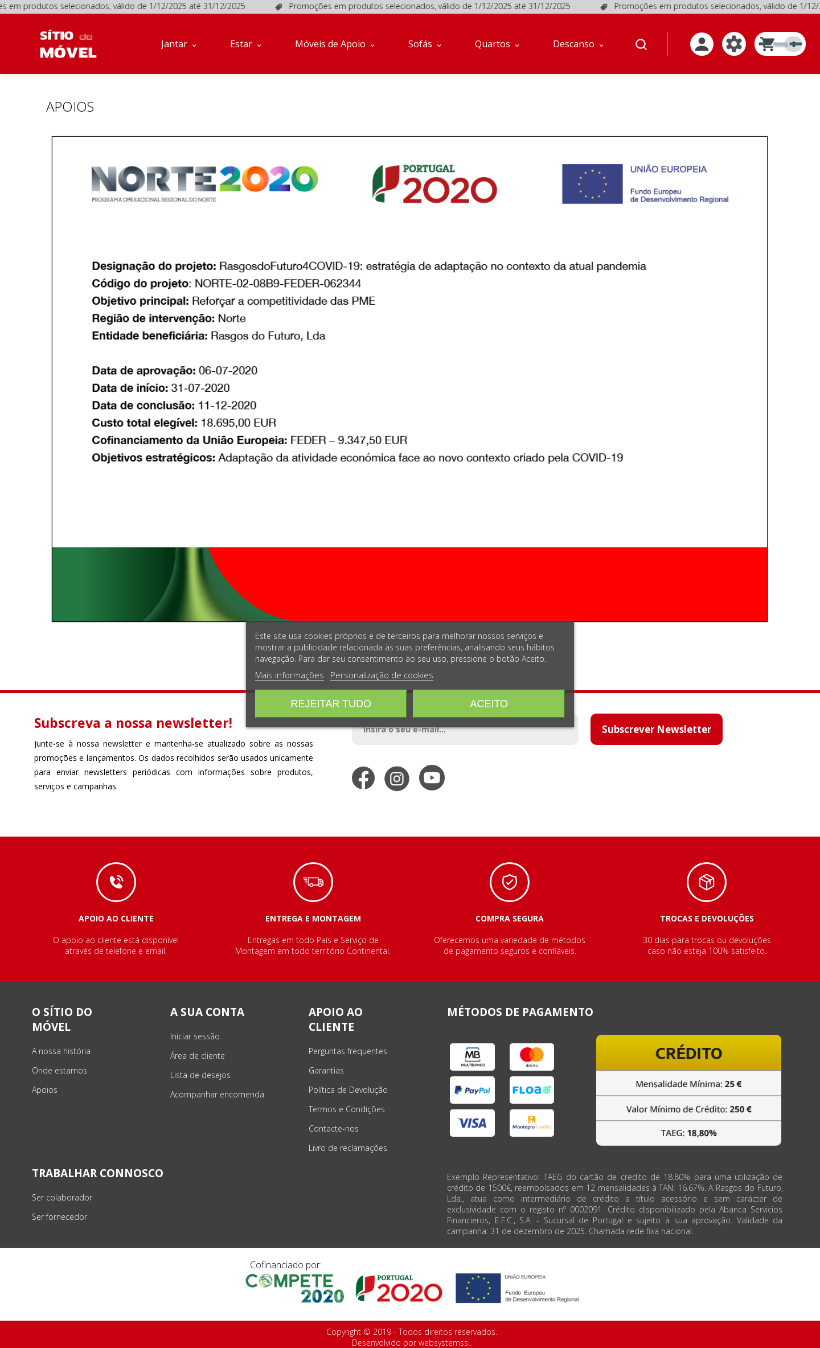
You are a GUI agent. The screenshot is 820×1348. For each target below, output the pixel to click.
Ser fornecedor (59, 1216)
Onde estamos (59, 1070)
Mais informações (289, 675)
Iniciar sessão (195, 1036)
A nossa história (61, 1051)
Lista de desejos (200, 1075)
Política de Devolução (348, 1089)
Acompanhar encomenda (217, 1094)
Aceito (489, 704)
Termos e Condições (347, 1109)
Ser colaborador (62, 1197)
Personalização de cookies (381, 675)
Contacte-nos (334, 1128)
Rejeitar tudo (331, 704)
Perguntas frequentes (348, 1051)
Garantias (326, 1070)
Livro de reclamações (348, 1147)
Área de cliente (197, 1055)
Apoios (45, 1089)
